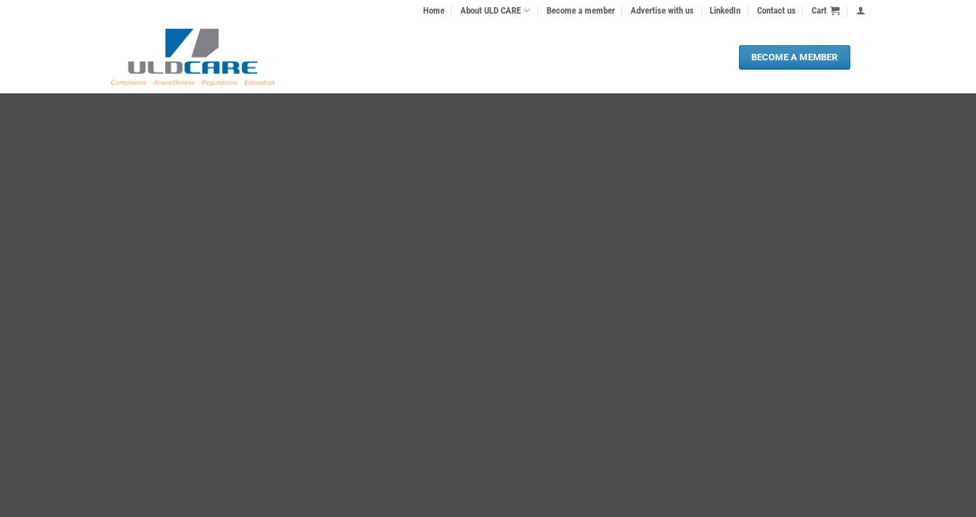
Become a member (581, 10)
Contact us (776, 10)
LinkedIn (725, 10)
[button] (826, 10)
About (495, 10)
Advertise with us (662, 10)
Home (434, 10)
